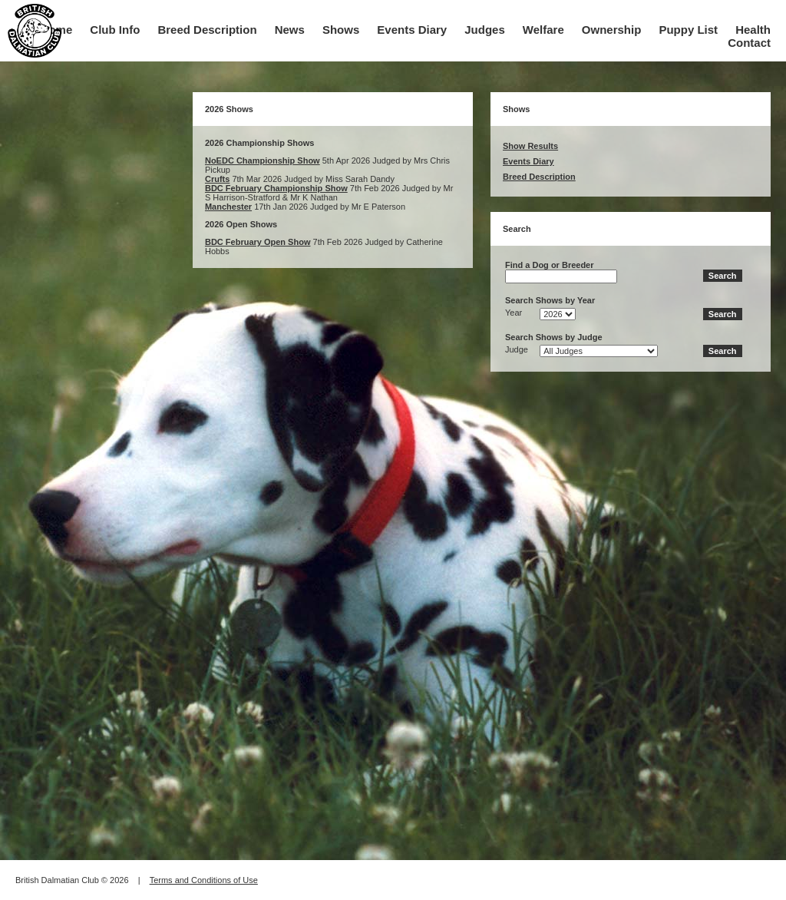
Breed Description (206, 29)
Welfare (543, 29)
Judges (484, 29)
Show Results (530, 146)
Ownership (612, 29)
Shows (340, 29)
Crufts (217, 179)
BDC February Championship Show (276, 188)
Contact (749, 42)
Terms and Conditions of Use (204, 880)
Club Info (115, 29)
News (290, 29)
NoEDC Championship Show (262, 160)
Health (753, 29)
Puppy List (688, 29)
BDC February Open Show (258, 242)
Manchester (228, 206)
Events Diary (412, 29)
